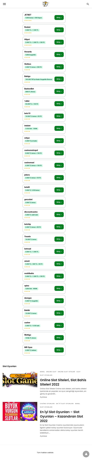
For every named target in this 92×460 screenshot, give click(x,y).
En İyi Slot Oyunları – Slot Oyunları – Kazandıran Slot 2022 (61, 416)
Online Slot (51, 372)
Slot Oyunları (46, 375)
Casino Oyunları (47, 404)
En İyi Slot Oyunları (65, 404)
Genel (42, 372)
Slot (78, 372)
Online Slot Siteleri (66, 372)
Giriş (59, 17)
